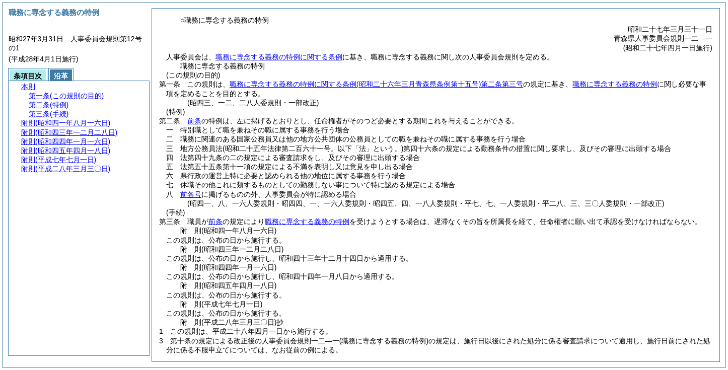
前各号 (190, 194)
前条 (194, 121)
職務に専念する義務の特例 (614, 84)
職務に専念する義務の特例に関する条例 (278, 57)
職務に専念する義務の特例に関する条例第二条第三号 (376, 84)
